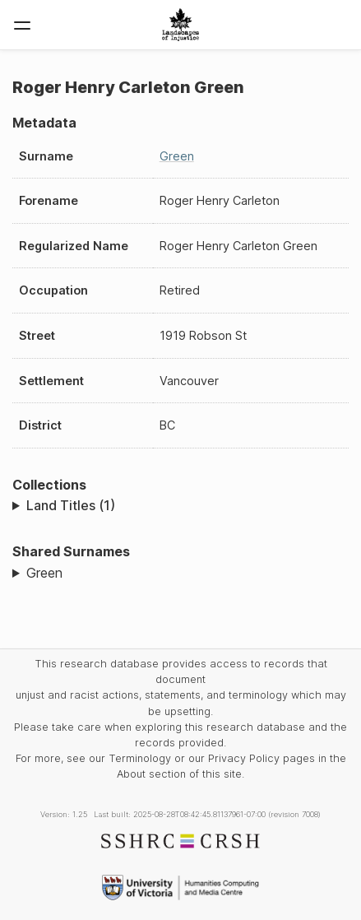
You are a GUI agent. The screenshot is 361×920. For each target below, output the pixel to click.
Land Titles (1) (70, 505)
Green (177, 156)
